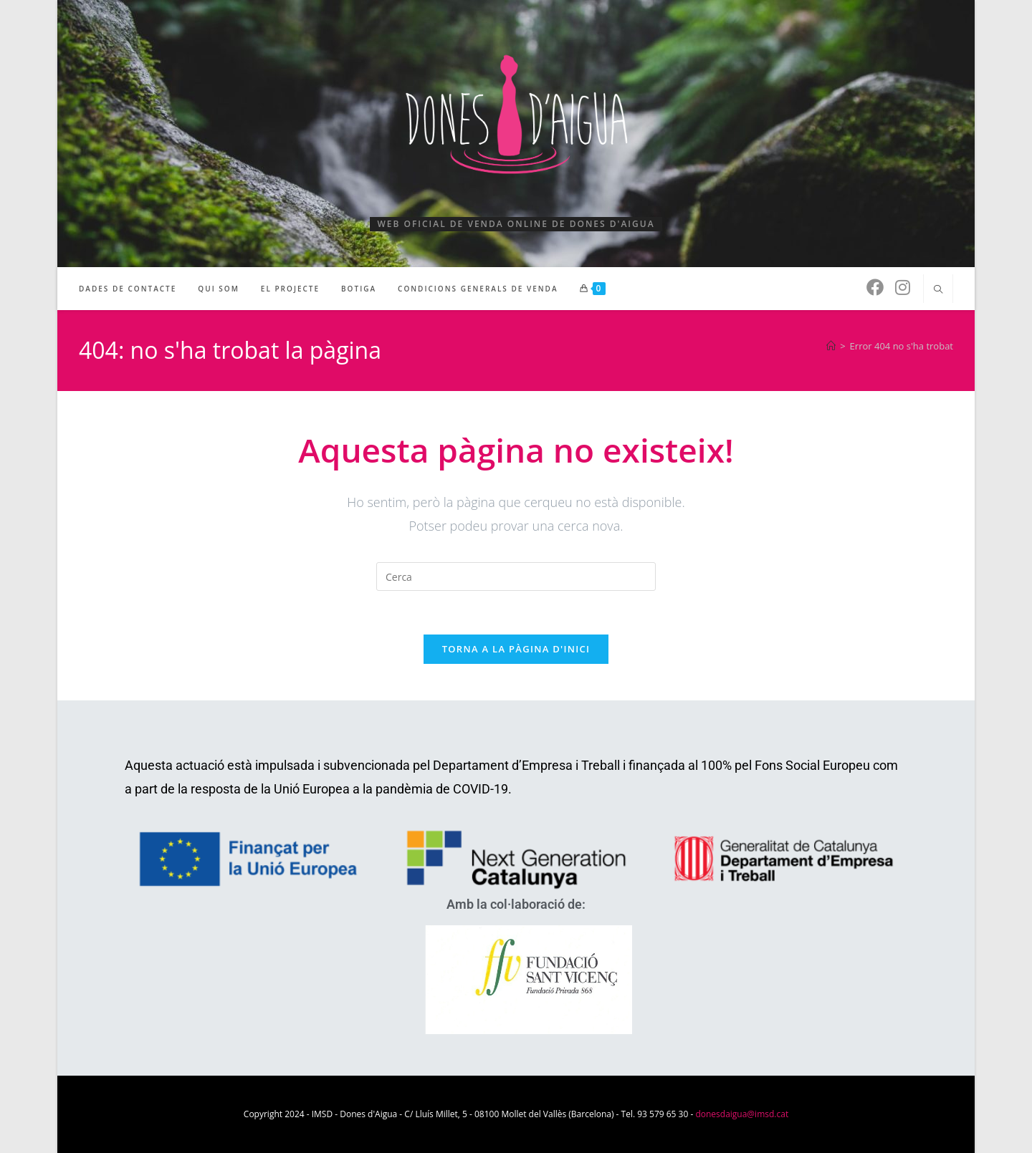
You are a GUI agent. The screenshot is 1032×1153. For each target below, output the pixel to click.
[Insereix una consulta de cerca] (516, 576)
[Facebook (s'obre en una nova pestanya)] (875, 287)
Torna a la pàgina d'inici (516, 648)
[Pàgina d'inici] (831, 345)
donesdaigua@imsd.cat (741, 1114)
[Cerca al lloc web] (938, 290)
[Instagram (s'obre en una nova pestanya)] (902, 287)
